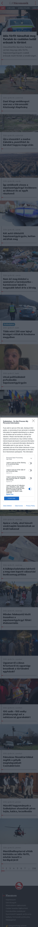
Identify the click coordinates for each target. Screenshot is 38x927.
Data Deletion (7, 506)
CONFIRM (11, 498)
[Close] (34, 421)
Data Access (19, 506)
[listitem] (19, 458)
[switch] (30, 463)
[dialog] (19, 463)
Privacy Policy (30, 506)
